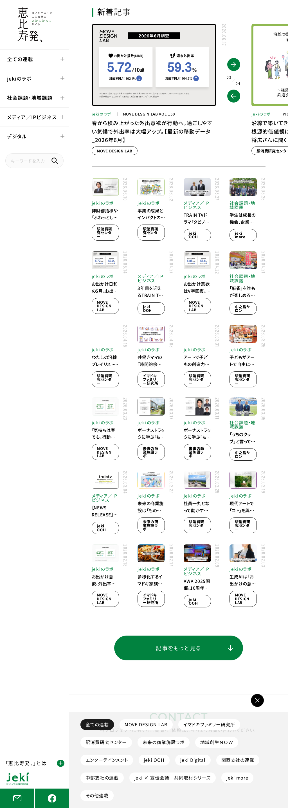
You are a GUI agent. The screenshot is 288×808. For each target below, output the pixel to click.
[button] (233, 96)
